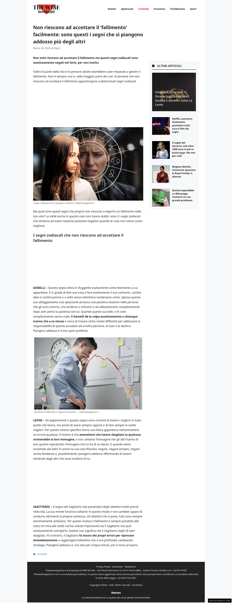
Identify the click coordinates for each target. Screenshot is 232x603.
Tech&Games (177, 9)
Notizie (112, 9)
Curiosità (143, 9)
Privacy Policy (103, 566)
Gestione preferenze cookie (219, 600)
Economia (159, 9)
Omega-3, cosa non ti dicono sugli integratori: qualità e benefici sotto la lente (173, 98)
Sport (193, 9)
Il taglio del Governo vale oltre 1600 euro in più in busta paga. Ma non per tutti (183, 149)
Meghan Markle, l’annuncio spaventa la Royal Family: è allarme (184, 171)
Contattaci (137, 584)
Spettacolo (127, 9)
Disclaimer (117, 566)
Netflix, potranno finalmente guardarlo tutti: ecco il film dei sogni (182, 125)
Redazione (130, 566)
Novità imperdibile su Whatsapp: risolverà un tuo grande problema (183, 195)
